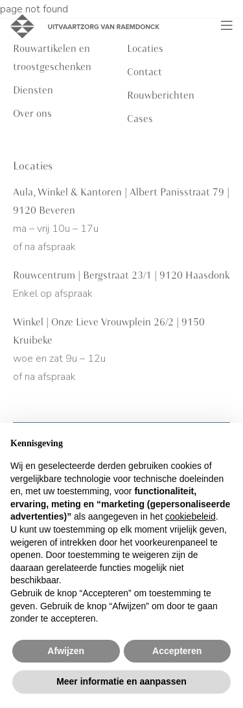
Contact (144, 72)
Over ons (32, 114)
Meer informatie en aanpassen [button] (121, 681)
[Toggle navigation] (226, 26)
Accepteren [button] (177, 651)
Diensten (33, 90)
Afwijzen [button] (65, 651)
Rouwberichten (160, 95)
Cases (140, 119)
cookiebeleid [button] (190, 516)
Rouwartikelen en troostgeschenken (52, 58)
